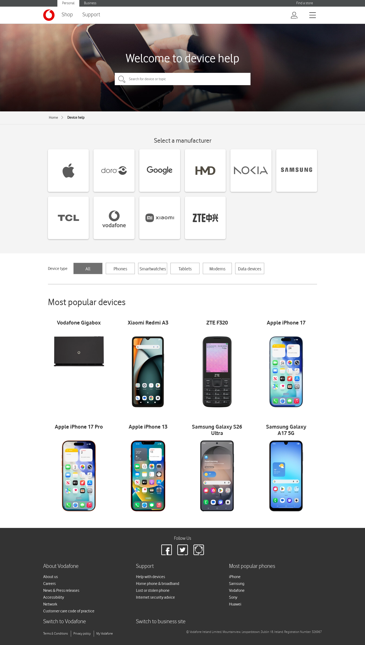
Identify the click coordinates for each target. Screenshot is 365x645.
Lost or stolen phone (153, 590)
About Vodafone (61, 566)
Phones (120, 268)
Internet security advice (155, 597)
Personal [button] (68, 3)
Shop (67, 15)
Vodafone (237, 590)
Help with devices (150, 576)
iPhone (235, 576)
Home (53, 117)
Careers (49, 583)
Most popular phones (252, 566)
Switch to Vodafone (64, 622)
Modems (217, 268)
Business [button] (90, 3)
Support (91, 15)
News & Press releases (61, 590)
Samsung (236, 583)
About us (50, 576)
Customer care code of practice (68, 611)
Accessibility (53, 597)
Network (50, 604)
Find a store (304, 3)
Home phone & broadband (157, 583)
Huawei (235, 604)
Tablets (185, 268)
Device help (76, 117)
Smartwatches (153, 268)
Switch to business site (161, 622)
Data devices (249, 268)
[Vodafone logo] (49, 15)
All (87, 268)
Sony (233, 597)
